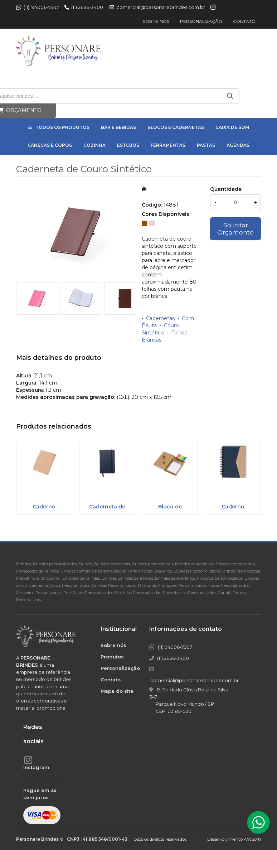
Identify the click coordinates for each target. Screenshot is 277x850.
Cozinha (94, 145)
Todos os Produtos (62, 127)
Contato (244, 21)
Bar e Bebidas (118, 127)
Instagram (36, 767)
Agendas (238, 145)
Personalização (201, 21)
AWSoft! (252, 839)
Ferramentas (168, 145)
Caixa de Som (232, 127)
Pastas (206, 145)
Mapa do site (117, 691)
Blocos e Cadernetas (175, 127)
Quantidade (226, 189)
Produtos (112, 657)
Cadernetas (160, 318)
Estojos (128, 145)
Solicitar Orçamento (235, 228)
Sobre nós (156, 21)
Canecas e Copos (50, 145)
